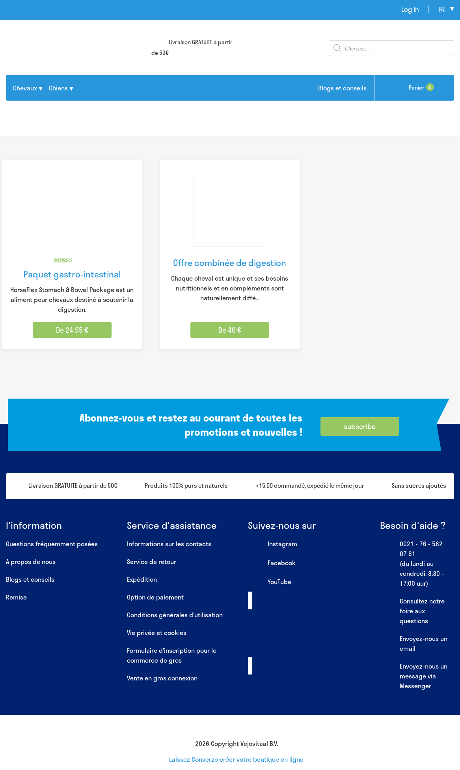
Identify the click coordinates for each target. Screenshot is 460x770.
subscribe (360, 426)
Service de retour (151, 561)
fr (441, 9)
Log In (410, 9)
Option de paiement (155, 597)
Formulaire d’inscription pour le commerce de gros (171, 655)
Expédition (142, 579)
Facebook (272, 563)
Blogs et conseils (342, 88)
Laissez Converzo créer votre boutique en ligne (236, 759)
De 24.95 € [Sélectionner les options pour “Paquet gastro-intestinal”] (72, 329)
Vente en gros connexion (162, 678)
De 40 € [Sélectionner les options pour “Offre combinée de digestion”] (229, 329)
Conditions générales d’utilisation (175, 615)
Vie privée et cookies (156, 632)
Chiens (58, 88)
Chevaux (25, 88)
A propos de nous (31, 561)
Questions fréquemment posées (52, 544)
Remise (16, 597)
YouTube (269, 582)
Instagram (272, 544)
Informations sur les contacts (169, 544)
